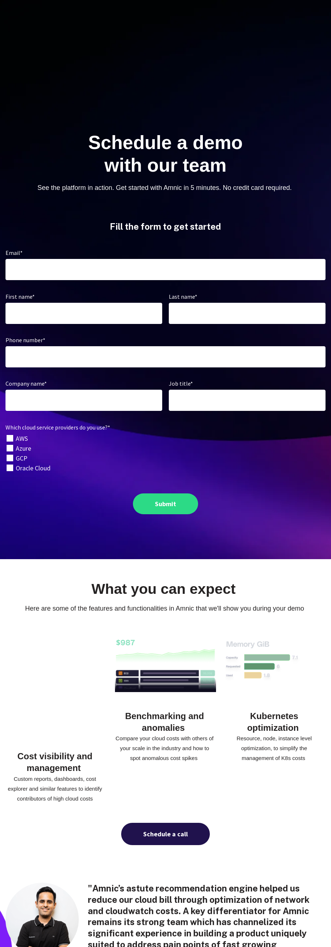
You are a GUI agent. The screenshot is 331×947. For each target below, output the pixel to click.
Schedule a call (165, 744)
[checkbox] (165, 404)
